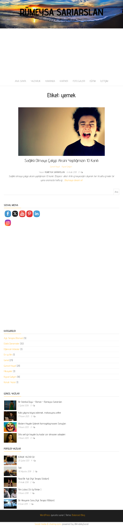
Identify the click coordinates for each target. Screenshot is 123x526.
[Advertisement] (61, 52)
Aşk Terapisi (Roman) (13, 338)
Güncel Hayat (55, 166)
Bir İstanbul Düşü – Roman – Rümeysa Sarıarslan (40, 401)
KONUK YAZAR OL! (26, 457)
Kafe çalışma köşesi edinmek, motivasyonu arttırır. (39, 412)
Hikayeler (8, 371)
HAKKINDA (50, 81)
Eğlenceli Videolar (12, 349)
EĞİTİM (93, 81)
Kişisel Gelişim (67, 166)
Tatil (19, 467)
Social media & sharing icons (48, 524)
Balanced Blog (78, 515)
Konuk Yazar (10, 382)
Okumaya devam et (73, 180)
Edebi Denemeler (11, 343)
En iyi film (8, 354)
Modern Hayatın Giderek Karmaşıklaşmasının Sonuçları (42, 423)
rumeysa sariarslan (55, 172)
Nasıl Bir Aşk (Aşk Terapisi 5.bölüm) (33, 478)
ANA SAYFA (20, 81)
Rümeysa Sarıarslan (61, 12)
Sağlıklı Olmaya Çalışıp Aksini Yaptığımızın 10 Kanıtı (61, 160)
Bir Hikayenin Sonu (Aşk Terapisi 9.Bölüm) (36, 500)
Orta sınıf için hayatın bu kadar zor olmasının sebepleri (41, 434)
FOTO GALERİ (79, 81)
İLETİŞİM (104, 81)
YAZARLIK (36, 81)
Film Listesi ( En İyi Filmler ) (29, 489)
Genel (6, 360)
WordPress (45, 515)
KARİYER (64, 81)
